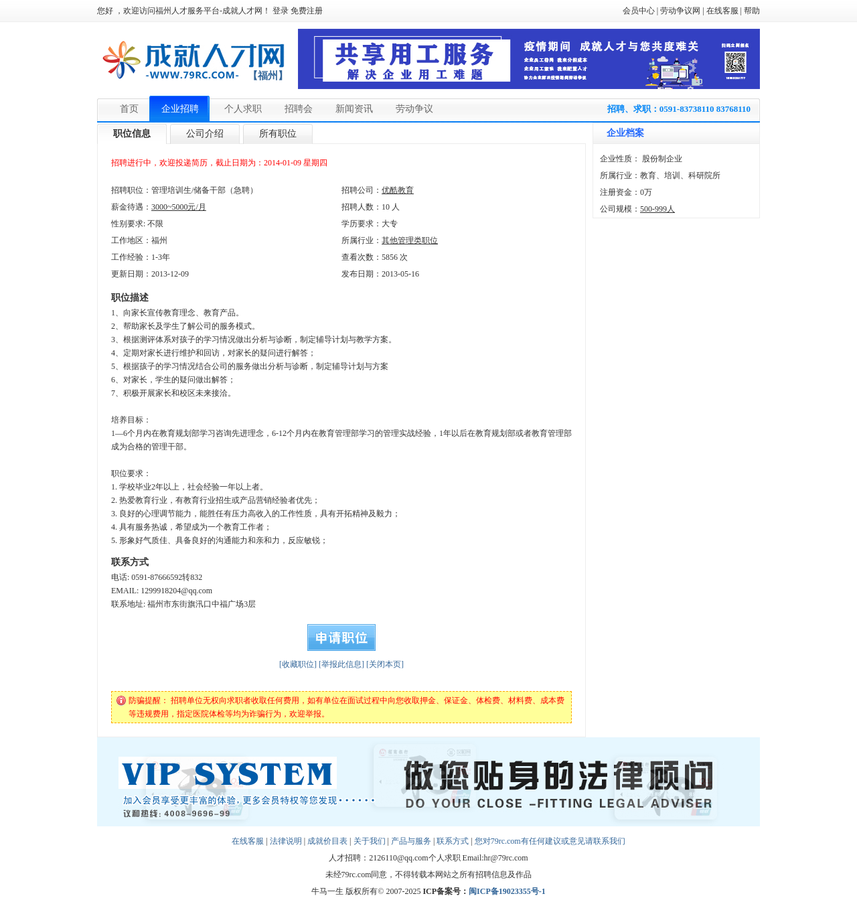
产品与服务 (411, 841)
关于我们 (370, 841)
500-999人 (657, 209)
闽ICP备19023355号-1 (507, 891)
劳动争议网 (680, 10)
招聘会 (299, 109)
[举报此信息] (341, 664)
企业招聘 (180, 109)
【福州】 (268, 75)
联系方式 (453, 841)
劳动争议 (414, 109)
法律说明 (286, 841)
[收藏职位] (298, 664)
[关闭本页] (385, 664)
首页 (129, 109)
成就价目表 (327, 841)
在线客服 (722, 10)
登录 (280, 10)
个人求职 (243, 109)
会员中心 (639, 10)
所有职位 (278, 134)
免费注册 (307, 10)
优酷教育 (398, 190)
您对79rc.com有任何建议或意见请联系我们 (550, 841)
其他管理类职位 (410, 240)
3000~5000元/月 (178, 207)
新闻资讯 (354, 109)
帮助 (752, 10)
